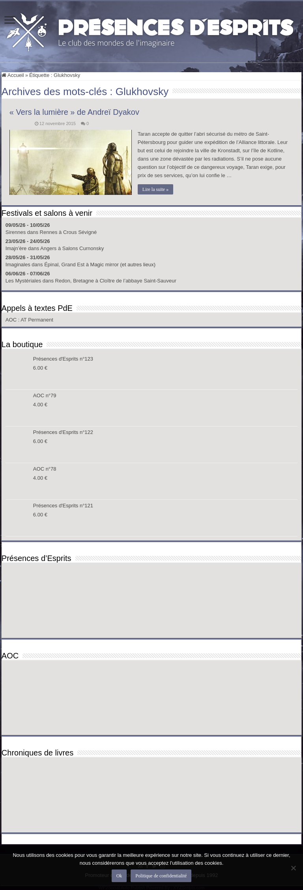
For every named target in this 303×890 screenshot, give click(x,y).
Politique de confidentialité (161, 876)
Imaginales (18, 264)
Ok (119, 876)
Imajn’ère (16, 248)
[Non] (293, 868)
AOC (12, 320)
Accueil (13, 75)
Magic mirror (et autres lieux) (122, 264)
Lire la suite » (155, 189)
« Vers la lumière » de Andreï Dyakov (74, 112)
